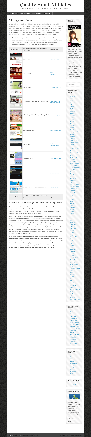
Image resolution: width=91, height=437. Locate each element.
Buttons (74, 384)
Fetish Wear (73, 172)
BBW (71, 104)
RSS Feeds (73, 333)
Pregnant (72, 245)
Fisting (72, 174)
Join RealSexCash (55, 158)
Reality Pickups (74, 249)
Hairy (71, 195)
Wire (71, 373)
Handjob (72, 197)
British (71, 123)
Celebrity (72, 125)
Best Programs (13, 13)
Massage (72, 213)
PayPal (72, 367)
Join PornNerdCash (55, 130)
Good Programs (25, 13)
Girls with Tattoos (74, 188)
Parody (72, 232)
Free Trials (73, 316)
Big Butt (72, 109)
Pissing (72, 241)
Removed (47, 13)
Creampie (72, 138)
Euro (71, 155)
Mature (72, 216)
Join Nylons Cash (55, 116)
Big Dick (72, 111)
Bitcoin (72, 357)
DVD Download (74, 148)
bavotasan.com (78, 435)
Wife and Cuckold (75, 299)
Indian (71, 201)
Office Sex (73, 228)
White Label (73, 343)
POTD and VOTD (75, 328)
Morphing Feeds (74, 324)
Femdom (72, 169)
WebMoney (73, 371)
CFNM (72, 128)
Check (72, 361)
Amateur (72, 96)
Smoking (72, 262)
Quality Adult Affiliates (45, 4)
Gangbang (73, 180)
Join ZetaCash (54, 187)
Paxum (72, 365)
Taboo (71, 281)
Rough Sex (73, 255)
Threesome (73, 285)
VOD (71, 291)
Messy (72, 218)
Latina (71, 205)
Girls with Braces (74, 186)
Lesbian (72, 211)
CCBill (71, 359)
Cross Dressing (74, 140)
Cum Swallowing (74, 142)
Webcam (72, 297)
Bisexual (72, 115)
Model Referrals (74, 322)
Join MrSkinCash (55, 101)
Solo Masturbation (75, 268)
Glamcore (72, 190)
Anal (71, 98)
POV (71, 243)
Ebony (72, 151)
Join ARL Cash (54, 59)
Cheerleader (73, 130)
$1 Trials (72, 312)
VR (71, 295)
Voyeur (72, 293)
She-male (72, 260)
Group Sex (73, 193)
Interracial (72, 203)
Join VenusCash (54, 173)
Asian (71, 100)
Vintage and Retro (75, 289)
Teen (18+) (73, 283)
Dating (72, 144)
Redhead (72, 251)
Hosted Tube (73, 320)
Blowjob (72, 121)
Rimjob (72, 253)
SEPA (71, 369)
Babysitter (73, 102)
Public (71, 247)
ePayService (73, 363)
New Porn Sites (74, 326)
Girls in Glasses (74, 184)
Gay (71, 182)
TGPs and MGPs (74, 335)
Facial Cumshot (74, 163)
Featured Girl (73, 165)
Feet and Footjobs (75, 167)
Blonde (72, 119)
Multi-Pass (73, 222)
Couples (72, 136)
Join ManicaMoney (55, 87)
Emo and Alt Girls (75, 153)
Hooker (72, 199)
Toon (71, 287)
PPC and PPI (73, 330)
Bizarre (72, 117)
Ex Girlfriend (73, 157)
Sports (72, 272)
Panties (72, 230)
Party (71, 234)
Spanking (72, 270)
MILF (71, 220)
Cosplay (72, 134)
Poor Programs (36, 13)
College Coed (74, 132)
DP (71, 146)
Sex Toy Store (74, 257)
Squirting (72, 274)
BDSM (72, 106)
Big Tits (72, 113)
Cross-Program (74, 314)
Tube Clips (73, 337)
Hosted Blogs (73, 318)
